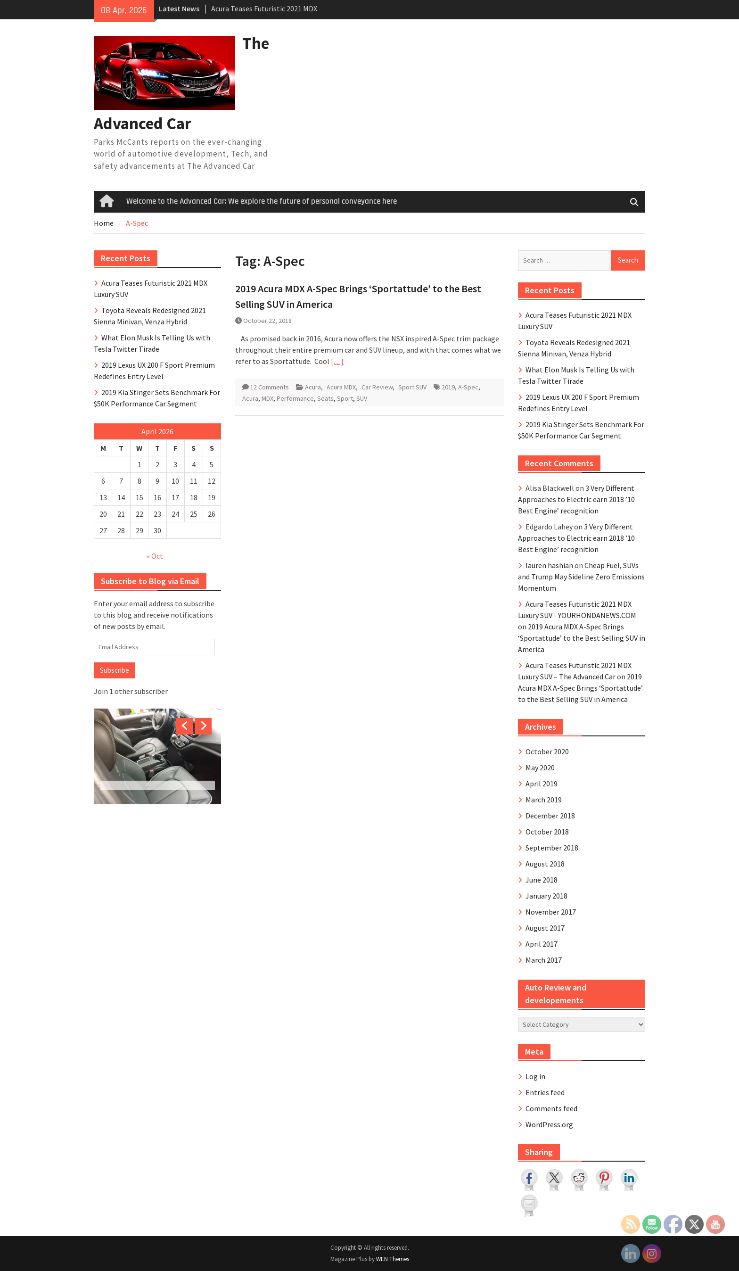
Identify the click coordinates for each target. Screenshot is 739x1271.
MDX (267, 398)
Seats (325, 398)
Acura (313, 387)
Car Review (377, 387)
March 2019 (544, 799)
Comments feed (551, 1108)
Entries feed (545, 1092)
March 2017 (544, 960)
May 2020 (540, 767)
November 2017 (551, 911)
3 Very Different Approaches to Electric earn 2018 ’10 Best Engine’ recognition (576, 499)
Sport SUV (412, 387)
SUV (361, 398)
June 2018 (542, 879)
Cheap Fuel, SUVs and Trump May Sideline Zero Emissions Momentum (581, 577)
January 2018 (546, 895)
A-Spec (468, 387)
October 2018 (547, 831)
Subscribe (114, 670)
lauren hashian (549, 565)
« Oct (155, 556)
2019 (448, 387)
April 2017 (542, 944)
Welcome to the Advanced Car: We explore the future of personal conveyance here (261, 201)
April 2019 (542, 783)
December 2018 (550, 815)
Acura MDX (341, 387)
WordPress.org (549, 1124)
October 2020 (547, 751)
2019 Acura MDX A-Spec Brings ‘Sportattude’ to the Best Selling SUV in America (581, 638)
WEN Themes (392, 1259)
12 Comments (269, 387)
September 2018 (552, 847)
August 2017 (545, 928)
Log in (535, 1076)
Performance (295, 398)
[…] (337, 361)
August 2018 (545, 863)
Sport (345, 398)
